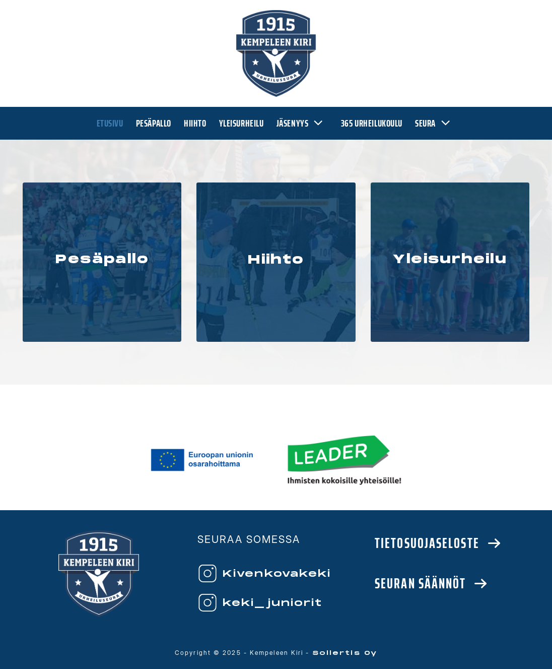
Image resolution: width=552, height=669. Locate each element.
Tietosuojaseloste (427, 543)
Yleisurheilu (241, 123)
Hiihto (195, 123)
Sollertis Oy (344, 653)
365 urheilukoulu (371, 123)
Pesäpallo (153, 123)
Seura (435, 123)
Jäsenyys (302, 123)
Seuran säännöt (420, 583)
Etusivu (110, 123)
